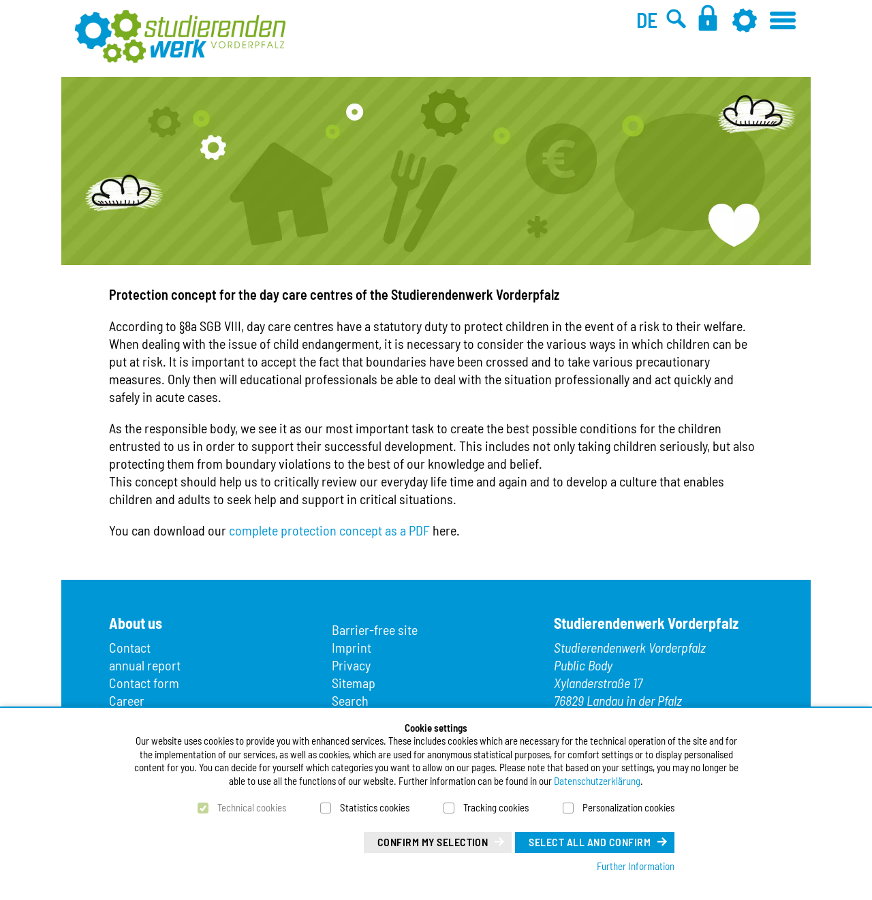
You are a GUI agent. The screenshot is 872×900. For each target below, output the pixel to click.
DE (646, 19)
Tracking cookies (496, 807)
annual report (145, 665)
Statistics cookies (374, 807)
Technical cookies (251, 807)
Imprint (351, 647)
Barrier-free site (375, 629)
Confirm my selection (432, 841)
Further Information (635, 866)
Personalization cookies (628, 807)
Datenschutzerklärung (597, 781)
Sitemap (353, 682)
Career (126, 700)
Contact (130, 647)
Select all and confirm (590, 841)
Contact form (144, 682)
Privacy (351, 665)
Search (350, 700)
